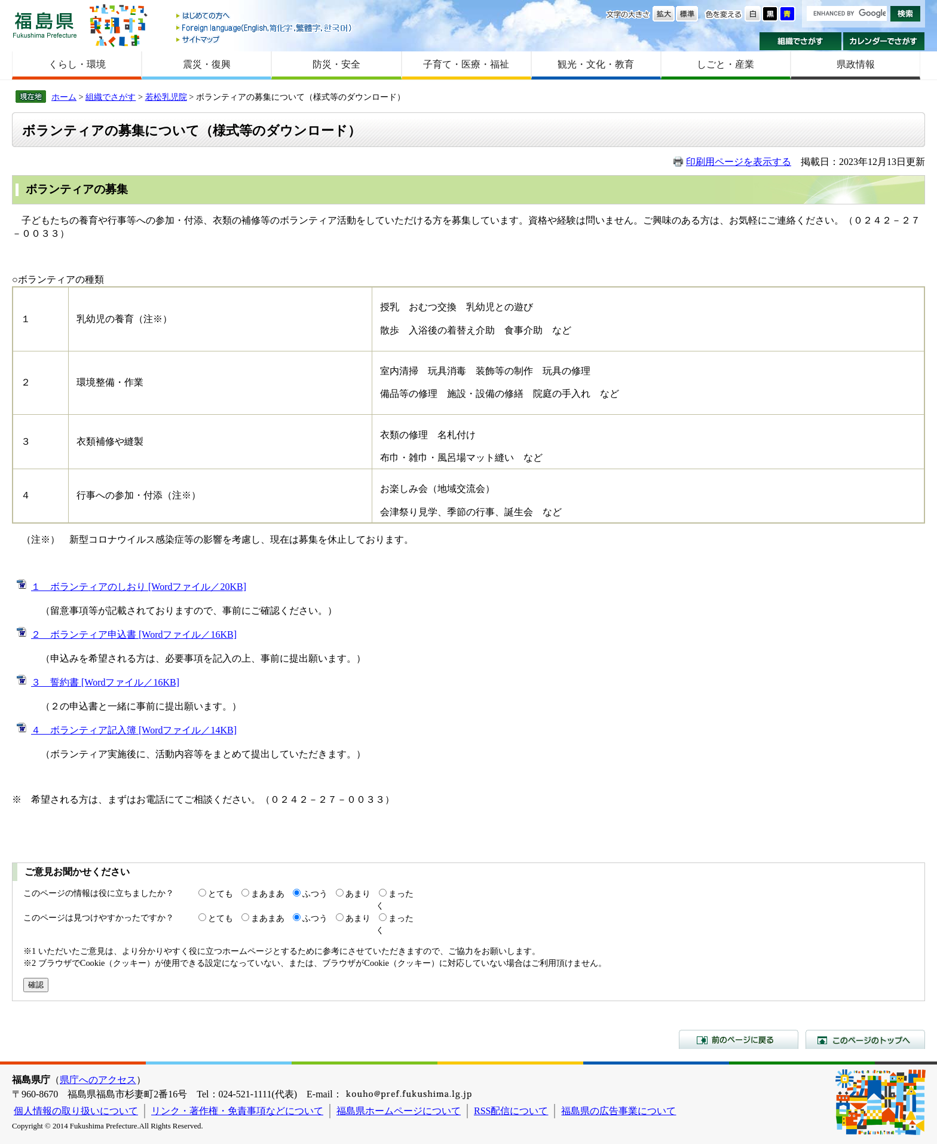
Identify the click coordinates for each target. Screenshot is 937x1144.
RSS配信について (511, 1111)
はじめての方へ (264, 16)
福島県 (45, 25)
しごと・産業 (725, 64)
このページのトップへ (865, 1039)
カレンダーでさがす (884, 41)
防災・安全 (336, 64)
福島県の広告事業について (618, 1111)
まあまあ (267, 893)
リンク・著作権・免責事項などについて (237, 1111)
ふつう (314, 893)
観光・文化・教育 (596, 64)
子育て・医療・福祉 (466, 64)
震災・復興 (207, 64)
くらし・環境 (77, 64)
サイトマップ (264, 39)
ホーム (63, 97)
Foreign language (264, 27)
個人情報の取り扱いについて (76, 1111)
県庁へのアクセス (98, 1080)
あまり (357, 893)
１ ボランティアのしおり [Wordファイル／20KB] (138, 587)
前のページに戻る (738, 1039)
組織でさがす (800, 41)
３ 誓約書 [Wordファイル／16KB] (105, 682)
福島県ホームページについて (398, 1111)
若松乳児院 (166, 97)
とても (220, 893)
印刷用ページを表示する (738, 162)
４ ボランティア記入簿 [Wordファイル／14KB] (134, 730)
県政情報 (856, 64)
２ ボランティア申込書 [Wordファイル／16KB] (134, 634)
